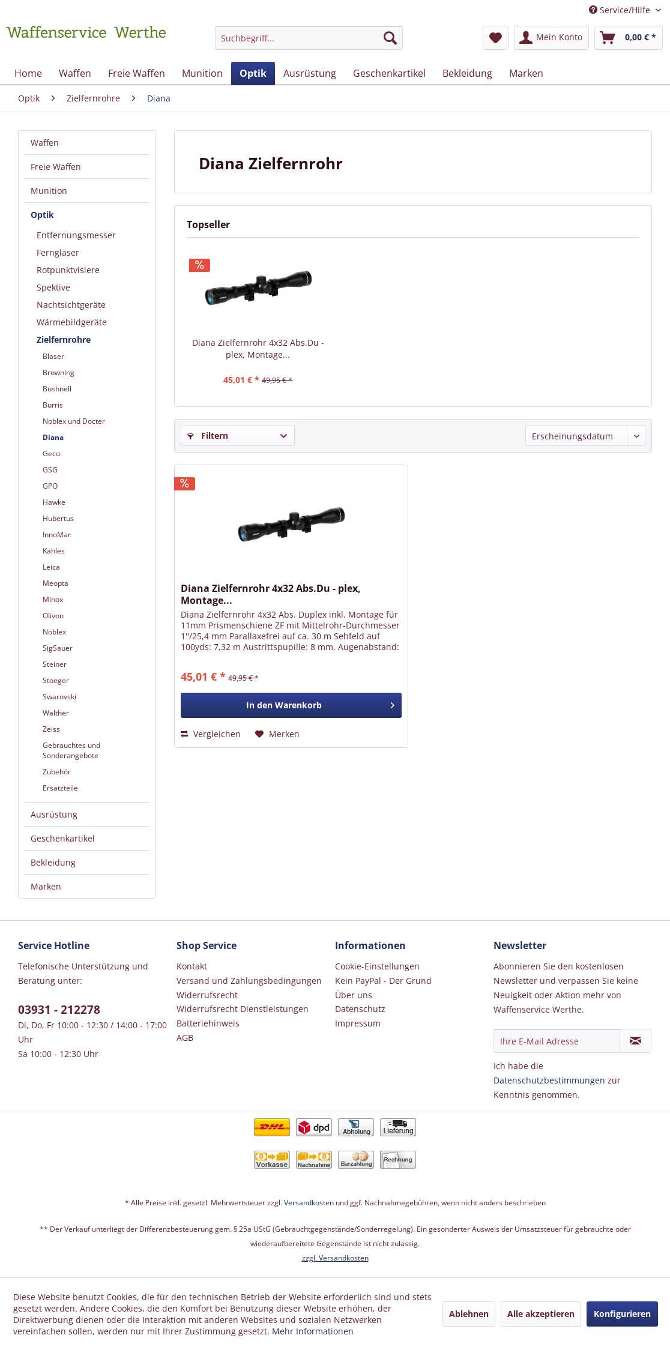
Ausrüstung (54, 814)
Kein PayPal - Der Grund (383, 980)
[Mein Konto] (551, 38)
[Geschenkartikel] (389, 73)
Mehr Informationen (313, 1331)
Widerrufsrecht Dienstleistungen (243, 1008)
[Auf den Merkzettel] (277, 734)
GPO (50, 486)
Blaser (53, 356)
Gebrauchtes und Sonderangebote (71, 750)
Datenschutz (360, 1008)
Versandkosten (309, 1203)
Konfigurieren (622, 1313)
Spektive (53, 287)
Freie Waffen (56, 166)
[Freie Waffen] (137, 73)
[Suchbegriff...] (308, 38)
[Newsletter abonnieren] (635, 1041)
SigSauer (58, 648)
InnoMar (57, 534)
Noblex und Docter (74, 421)
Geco (51, 453)
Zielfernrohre (64, 339)
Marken (46, 886)
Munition (49, 190)
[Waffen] (75, 73)
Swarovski (59, 697)
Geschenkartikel (63, 838)
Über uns (353, 995)
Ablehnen (469, 1313)
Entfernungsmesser (76, 235)
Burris (53, 405)
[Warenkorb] (628, 38)
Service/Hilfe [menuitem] (621, 10)
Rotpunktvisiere (68, 270)
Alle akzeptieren (541, 1313)
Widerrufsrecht (207, 995)
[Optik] (253, 73)
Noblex (54, 632)
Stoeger (56, 680)
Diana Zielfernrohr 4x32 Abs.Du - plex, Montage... (258, 348)
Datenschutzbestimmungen (549, 1080)
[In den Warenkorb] (291, 705)
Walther (56, 713)
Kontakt (192, 966)
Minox (53, 599)
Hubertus (58, 518)
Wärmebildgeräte (72, 322)
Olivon (53, 615)
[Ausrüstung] (310, 73)
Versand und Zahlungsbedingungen (249, 980)
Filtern (207, 435)
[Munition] (202, 73)
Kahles (54, 551)
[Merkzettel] (496, 38)
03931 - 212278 (59, 1009)
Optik (42, 214)
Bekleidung (53, 862)
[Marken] (526, 73)
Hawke (54, 502)
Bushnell (57, 389)
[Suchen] (390, 38)
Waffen (45, 142)
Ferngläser (58, 252)
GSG (50, 470)
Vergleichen (211, 734)
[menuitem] (308, 43)
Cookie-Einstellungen (377, 966)
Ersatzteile (60, 788)
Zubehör (57, 772)
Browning (58, 372)
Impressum (358, 1023)
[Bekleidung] (467, 73)
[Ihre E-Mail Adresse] (556, 1041)
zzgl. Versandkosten (335, 1258)
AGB (185, 1037)
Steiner (55, 664)
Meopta (55, 583)
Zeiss (51, 729)
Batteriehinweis (208, 1023)
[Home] (28, 73)
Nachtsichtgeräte (71, 304)
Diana (53, 437)
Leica (51, 567)
